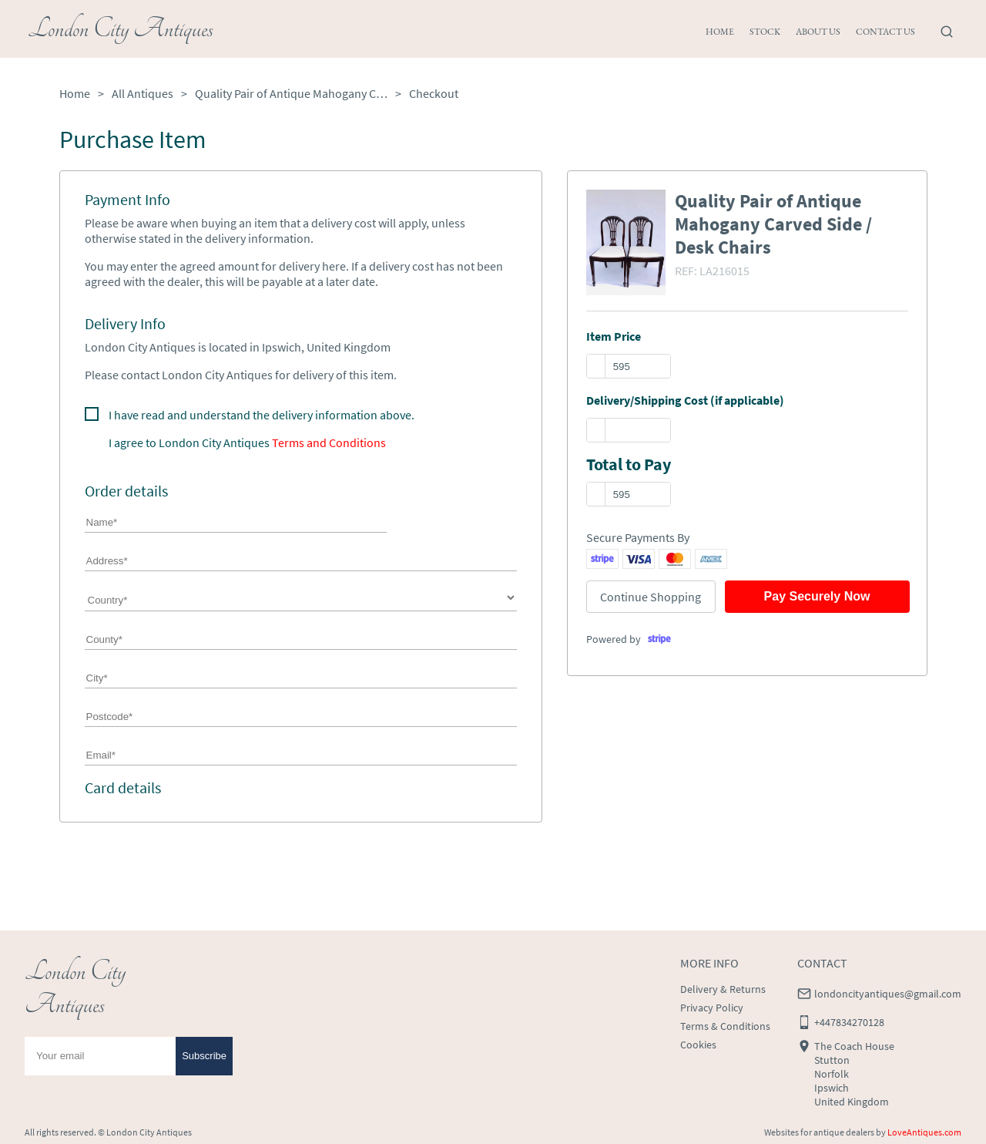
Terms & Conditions (725, 1026)
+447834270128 (849, 1022)
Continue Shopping (650, 596)
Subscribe (204, 1056)
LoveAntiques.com (924, 1132)
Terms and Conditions (329, 442)
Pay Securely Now (817, 596)
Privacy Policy (711, 1007)
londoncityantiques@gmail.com (887, 994)
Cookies (698, 1044)
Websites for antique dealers (819, 1132)
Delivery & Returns (723, 989)
